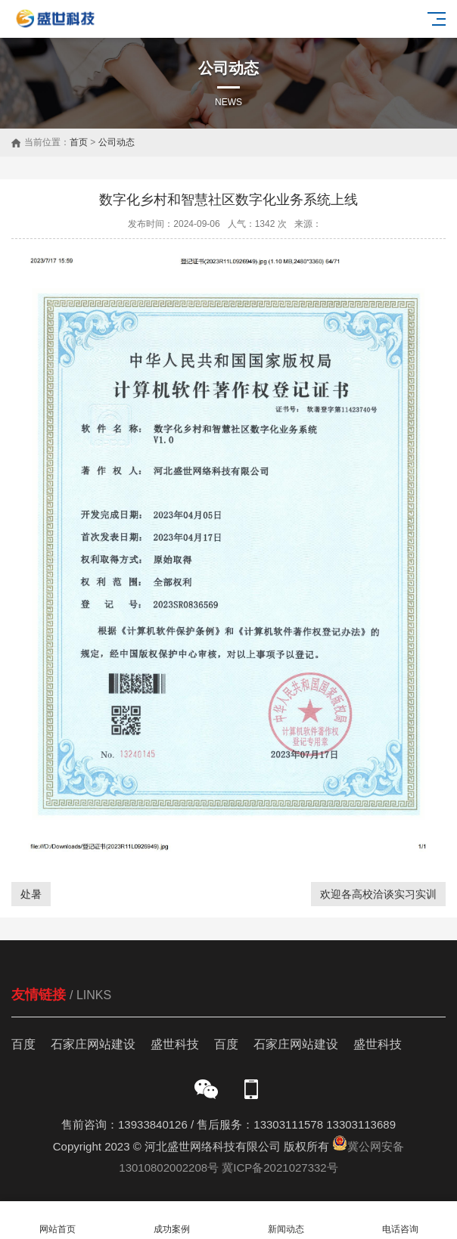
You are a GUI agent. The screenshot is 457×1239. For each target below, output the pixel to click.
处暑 (31, 894)
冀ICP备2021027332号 (279, 1167)
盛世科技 (175, 1044)
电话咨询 (400, 1220)
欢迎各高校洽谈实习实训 (378, 894)
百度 (23, 1044)
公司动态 (116, 142)
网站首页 (57, 1220)
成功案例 (171, 1220)
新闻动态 (285, 1220)
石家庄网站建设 (93, 1044)
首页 (79, 142)
